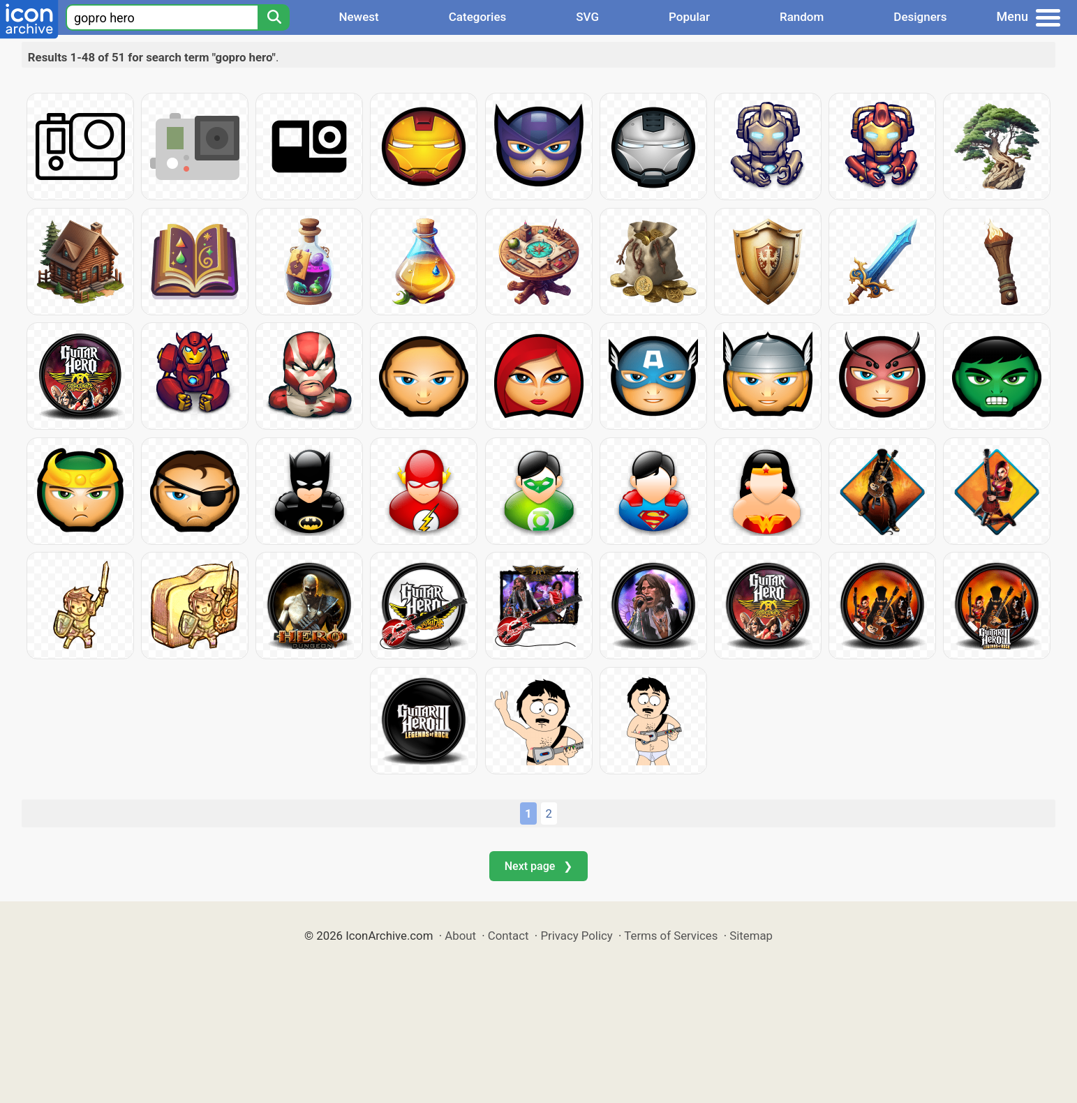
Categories (478, 17)
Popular (689, 17)
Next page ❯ (538, 866)
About (460, 936)
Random (802, 17)
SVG (587, 17)
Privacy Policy (576, 936)
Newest (358, 17)
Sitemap (751, 936)
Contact (508, 936)
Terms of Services (671, 936)
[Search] (274, 17)
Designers (919, 17)
